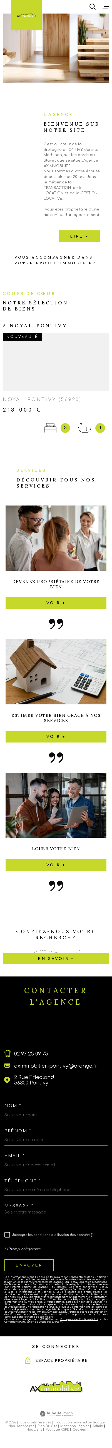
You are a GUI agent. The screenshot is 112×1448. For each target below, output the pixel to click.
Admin (98, 1426)
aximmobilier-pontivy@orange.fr (55, 1066)
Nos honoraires (21, 1426)
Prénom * (17, 1131)
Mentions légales (74, 1426)
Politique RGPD (57, 1429)
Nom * (12, 1106)
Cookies (79, 1429)
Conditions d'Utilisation (19, 1322)
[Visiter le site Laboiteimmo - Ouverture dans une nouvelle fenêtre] (56, 1414)
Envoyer (29, 1265)
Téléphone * (22, 1181)
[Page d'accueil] (26, 15)
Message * (19, 1206)
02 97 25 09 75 (31, 1054)
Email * (14, 1156)
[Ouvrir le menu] (106, 6)
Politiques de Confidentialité (79, 1319)
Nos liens (34, 1429)
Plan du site (47, 1426)
